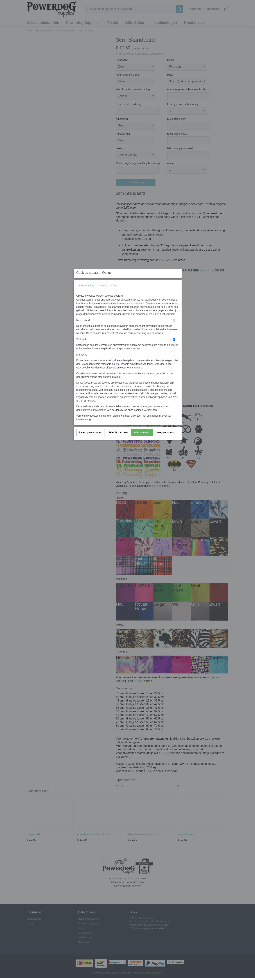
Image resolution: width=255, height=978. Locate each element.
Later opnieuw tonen (90, 439)
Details (102, 292)
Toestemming (86, 292)
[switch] (174, 327)
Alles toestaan (142, 439)
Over (114, 292)
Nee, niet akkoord (166, 439)
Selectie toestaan (118, 439)
